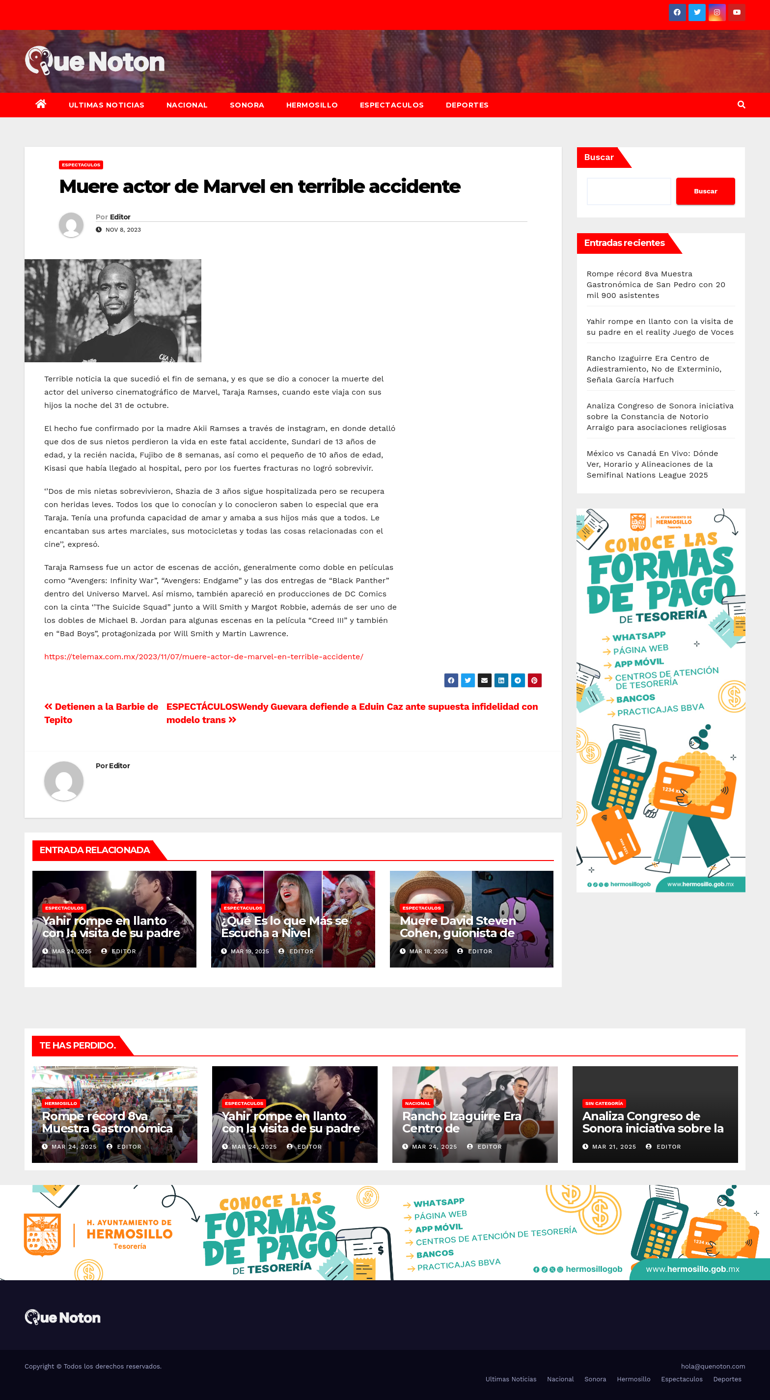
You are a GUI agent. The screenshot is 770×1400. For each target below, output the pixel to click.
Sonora (247, 105)
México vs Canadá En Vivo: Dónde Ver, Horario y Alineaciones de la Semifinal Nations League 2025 (652, 464)
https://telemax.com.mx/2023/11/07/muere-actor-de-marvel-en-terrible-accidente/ (203, 656)
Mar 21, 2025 (614, 1146)
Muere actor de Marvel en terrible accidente (259, 186)
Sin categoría (604, 1103)
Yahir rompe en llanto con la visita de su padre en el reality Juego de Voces (111, 939)
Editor (120, 217)
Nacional (187, 105)
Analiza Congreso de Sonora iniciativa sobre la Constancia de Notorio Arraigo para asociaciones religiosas (660, 416)
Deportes (467, 105)
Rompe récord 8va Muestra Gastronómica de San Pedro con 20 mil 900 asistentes (656, 284)
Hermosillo (312, 105)
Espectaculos (392, 105)
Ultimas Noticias (107, 105)
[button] (741, 104)
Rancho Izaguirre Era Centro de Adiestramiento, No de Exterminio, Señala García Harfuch (654, 368)
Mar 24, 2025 (74, 1146)
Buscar (599, 157)
